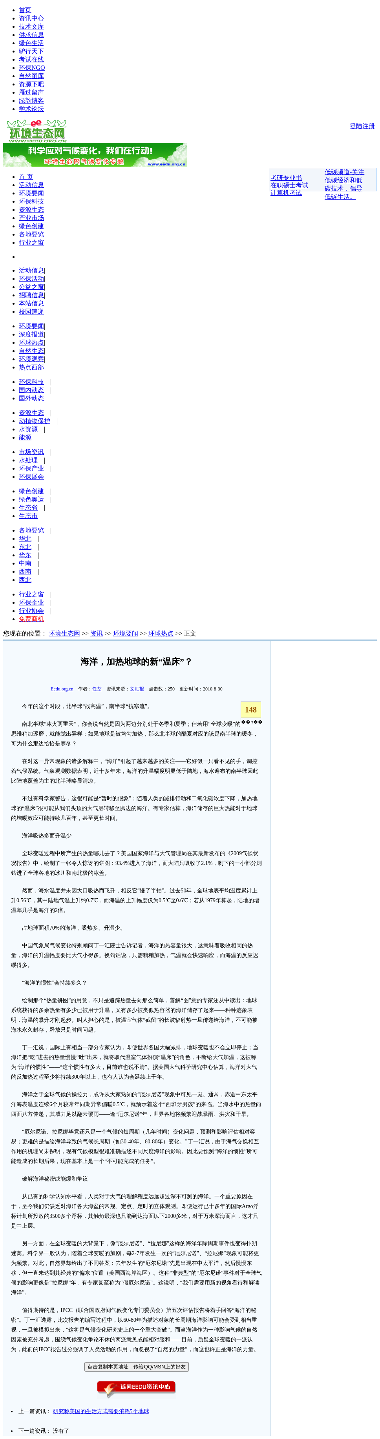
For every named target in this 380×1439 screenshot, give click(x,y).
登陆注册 (362, 126)
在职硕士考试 (289, 185)
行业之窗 (31, 242)
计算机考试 (286, 192)
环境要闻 (31, 193)
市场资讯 (31, 452)
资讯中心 (31, 18)
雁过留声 (31, 92)
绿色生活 (31, 43)
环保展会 (31, 476)
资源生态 (31, 209)
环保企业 (31, 602)
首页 (25, 10)
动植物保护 (34, 421)
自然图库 (31, 76)
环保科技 (31, 201)
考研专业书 (286, 177)
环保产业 (31, 468)
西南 (25, 571)
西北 (25, 579)
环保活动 (31, 278)
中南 (25, 563)
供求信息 (31, 34)
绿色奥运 (31, 499)
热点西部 (31, 367)
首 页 (26, 176)
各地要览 (31, 234)
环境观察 (31, 359)
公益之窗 (31, 286)
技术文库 (31, 26)
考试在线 (31, 59)
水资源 (28, 429)
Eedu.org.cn (62, 689)
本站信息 (31, 303)
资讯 (96, 633)
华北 (25, 538)
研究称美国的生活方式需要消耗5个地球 (101, 1411)
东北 (25, 546)
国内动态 (31, 390)
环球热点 (31, 342)
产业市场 (31, 217)
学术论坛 (31, 108)
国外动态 (31, 398)
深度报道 (31, 334)
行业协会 (31, 610)
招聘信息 (31, 295)
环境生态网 (64, 633)
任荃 (97, 689)
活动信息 (31, 185)
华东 (25, 555)
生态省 (28, 507)
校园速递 (31, 311)
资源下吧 (31, 84)
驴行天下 (31, 51)
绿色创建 (31, 226)
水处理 (28, 460)
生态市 (28, 515)
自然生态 (31, 350)
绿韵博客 (31, 100)
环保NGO (32, 67)
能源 (25, 437)
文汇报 (137, 689)
